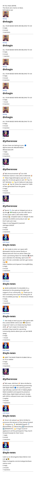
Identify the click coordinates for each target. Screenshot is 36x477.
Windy (5, 19)
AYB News (6, 242)
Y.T (4, 138)
